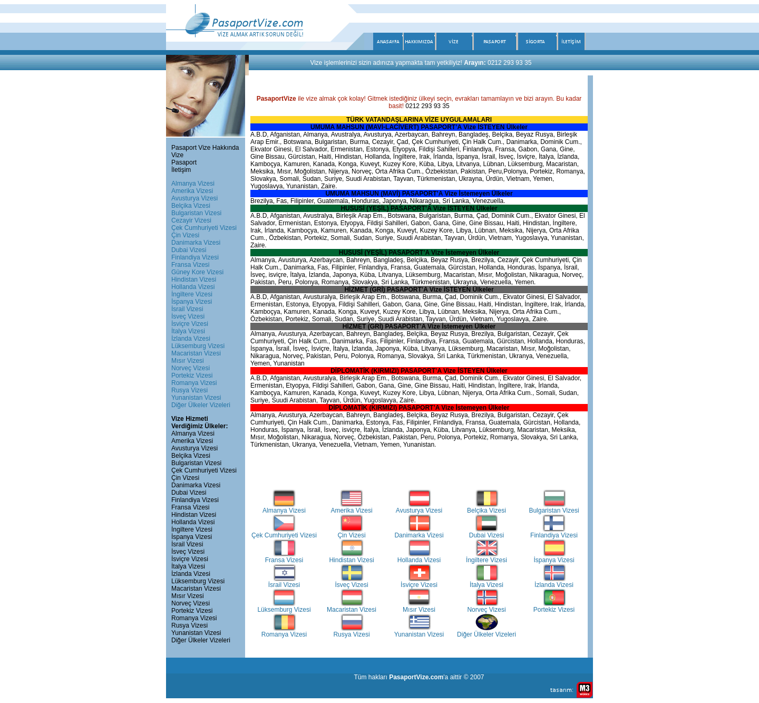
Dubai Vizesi (188, 250)
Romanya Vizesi (194, 383)
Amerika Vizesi (192, 191)
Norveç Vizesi (190, 368)
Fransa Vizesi (190, 264)
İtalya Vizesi (188, 331)
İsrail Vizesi (187, 309)
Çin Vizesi (185, 235)
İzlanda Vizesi (190, 338)
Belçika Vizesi (190, 205)
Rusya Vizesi (189, 390)
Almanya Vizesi (193, 183)
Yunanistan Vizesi (196, 397)
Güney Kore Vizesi (197, 272)
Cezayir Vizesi (191, 220)
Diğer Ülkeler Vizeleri (200, 405)
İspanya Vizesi (191, 301)
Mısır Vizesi (187, 360)
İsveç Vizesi (188, 316)
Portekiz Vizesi (191, 375)
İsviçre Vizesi (189, 324)
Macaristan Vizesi (196, 353)
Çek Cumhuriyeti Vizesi (204, 228)
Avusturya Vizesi (194, 198)
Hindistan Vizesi (193, 279)
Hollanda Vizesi (193, 287)
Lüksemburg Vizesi (198, 346)
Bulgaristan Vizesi (196, 213)
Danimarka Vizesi (195, 242)
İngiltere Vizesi (191, 294)
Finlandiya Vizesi (195, 257)
